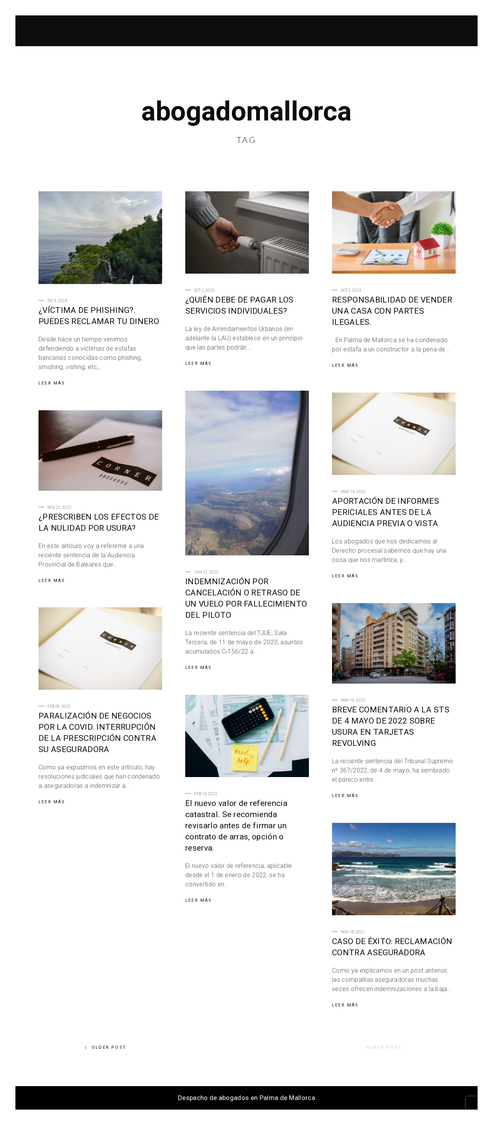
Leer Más (52, 383)
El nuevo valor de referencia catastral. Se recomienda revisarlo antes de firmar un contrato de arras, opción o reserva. (236, 826)
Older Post (105, 1047)
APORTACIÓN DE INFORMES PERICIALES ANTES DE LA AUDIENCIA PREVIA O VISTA (385, 512)
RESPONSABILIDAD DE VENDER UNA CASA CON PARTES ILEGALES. (392, 311)
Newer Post (387, 1047)
